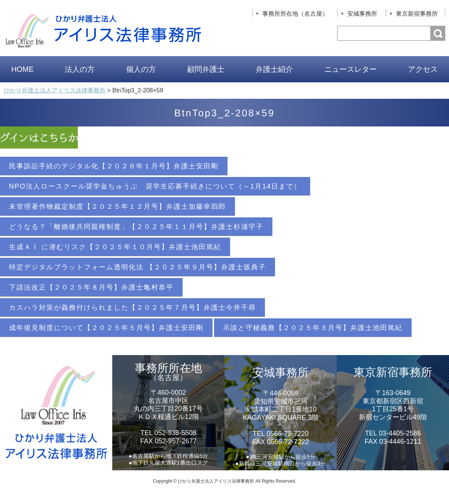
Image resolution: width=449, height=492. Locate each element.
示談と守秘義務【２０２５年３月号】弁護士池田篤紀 (313, 327)
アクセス (423, 69)
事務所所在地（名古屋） (295, 13)
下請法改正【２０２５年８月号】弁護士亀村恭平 (91, 287)
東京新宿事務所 (417, 13)
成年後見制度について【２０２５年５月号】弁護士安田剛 (106, 327)
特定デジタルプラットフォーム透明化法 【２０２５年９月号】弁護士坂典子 (137, 267)
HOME (22, 69)
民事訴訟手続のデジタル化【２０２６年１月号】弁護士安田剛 (114, 166)
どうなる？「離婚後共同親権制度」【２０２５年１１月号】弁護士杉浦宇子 (136, 226)
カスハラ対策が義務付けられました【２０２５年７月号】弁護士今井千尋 (132, 307)
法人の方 (80, 69)
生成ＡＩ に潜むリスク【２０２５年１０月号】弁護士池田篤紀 (115, 247)
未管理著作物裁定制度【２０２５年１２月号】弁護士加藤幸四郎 (117, 206)
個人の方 (141, 69)
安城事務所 (362, 13)
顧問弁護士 (205, 69)
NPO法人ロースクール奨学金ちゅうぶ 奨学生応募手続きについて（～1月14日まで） (155, 186)
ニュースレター (350, 69)
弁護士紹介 (274, 69)
